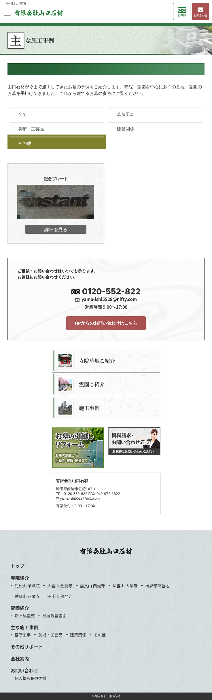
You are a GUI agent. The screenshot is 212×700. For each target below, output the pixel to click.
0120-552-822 (111, 291)
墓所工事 (23, 635)
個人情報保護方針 (31, 678)
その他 (100, 635)
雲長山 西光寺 (92, 585)
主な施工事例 (24, 627)
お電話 (182, 12)
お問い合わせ (24, 670)
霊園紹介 (20, 608)
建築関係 (78, 635)
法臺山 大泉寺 (125, 585)
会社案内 (20, 658)
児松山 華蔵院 (27, 585)
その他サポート (27, 646)
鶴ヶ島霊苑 (25, 615)
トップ (17, 565)
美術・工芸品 (50, 635)
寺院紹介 (20, 577)
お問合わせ (200, 12)
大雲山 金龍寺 (59, 585)
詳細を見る (55, 229)
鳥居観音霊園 (54, 615)
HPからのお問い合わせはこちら (106, 323)
